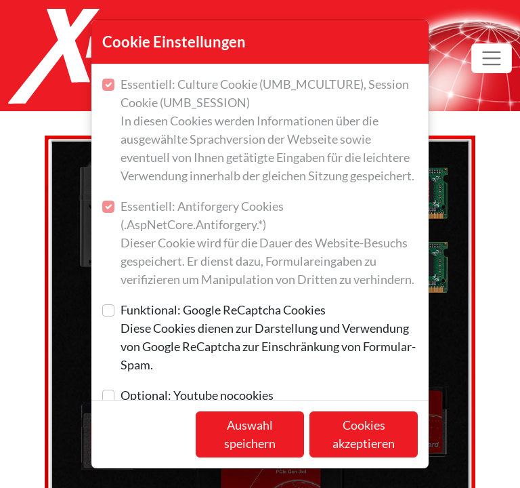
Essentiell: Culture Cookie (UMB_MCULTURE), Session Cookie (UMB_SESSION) (269, 131)
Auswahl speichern (250, 434)
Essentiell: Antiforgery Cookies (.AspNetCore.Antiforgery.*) (269, 244)
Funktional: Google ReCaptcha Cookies (269, 338)
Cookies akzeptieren (363, 434)
